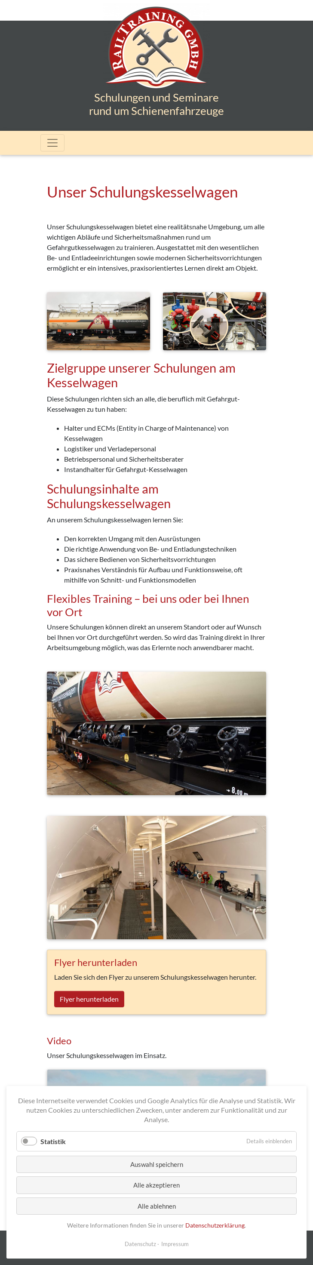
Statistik (53, 1141)
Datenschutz (140, 1243)
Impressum (175, 1243)
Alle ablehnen (157, 1206)
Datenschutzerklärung (215, 1225)
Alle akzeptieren (156, 1185)
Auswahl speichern (156, 1164)
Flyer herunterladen (89, 999)
